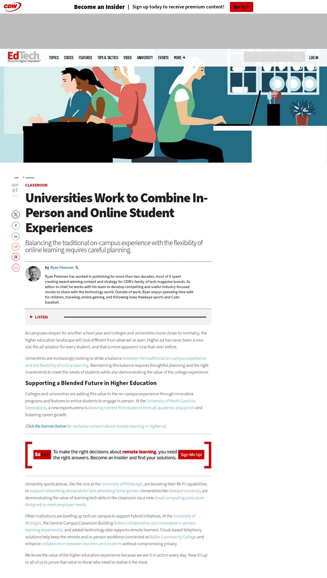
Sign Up (239, 7)
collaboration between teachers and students (81, 544)
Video (127, 58)
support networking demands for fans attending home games (84, 491)
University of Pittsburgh (121, 484)
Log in (313, 57)
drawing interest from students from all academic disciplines (141, 407)
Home (16, 178)
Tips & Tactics (107, 58)
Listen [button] (41, 317)
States (68, 58)
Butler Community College (173, 537)
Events (163, 58)
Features (85, 58)
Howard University (185, 491)
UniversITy (145, 58)
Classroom (29, 178)
